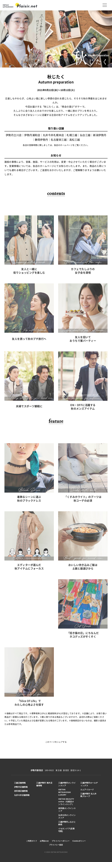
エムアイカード (87, 789)
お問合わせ (44, 841)
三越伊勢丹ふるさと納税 (67, 823)
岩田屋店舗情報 (21, 791)
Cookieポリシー (79, 841)
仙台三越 (85, 135)
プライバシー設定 (56, 845)
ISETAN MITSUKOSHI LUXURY (64, 792)
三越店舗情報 (20, 783)
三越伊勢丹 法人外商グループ (88, 795)
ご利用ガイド (31, 841)
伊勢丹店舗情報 (21, 787)
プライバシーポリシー (61, 841)
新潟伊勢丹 (99, 135)
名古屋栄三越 (59, 139)
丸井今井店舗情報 (22, 795)
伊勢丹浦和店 (32, 135)
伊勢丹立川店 (14, 135)
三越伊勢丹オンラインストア (67, 784)
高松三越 (74, 139)
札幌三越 (72, 135)
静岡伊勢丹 (41, 139)
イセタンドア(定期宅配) (66, 830)
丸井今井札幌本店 (53, 135)
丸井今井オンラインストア (67, 816)
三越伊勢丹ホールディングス (89, 784)
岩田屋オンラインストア (67, 809)
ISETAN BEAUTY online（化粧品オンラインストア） (66, 801)
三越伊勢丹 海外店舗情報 (44, 784)
